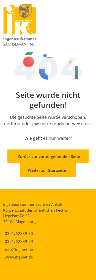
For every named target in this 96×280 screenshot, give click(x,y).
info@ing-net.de (19, 249)
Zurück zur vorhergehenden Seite (49, 156)
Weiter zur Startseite (47, 170)
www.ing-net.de (19, 257)
